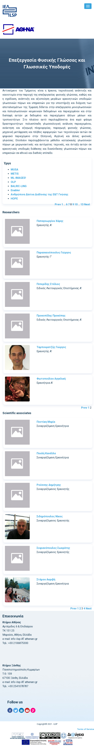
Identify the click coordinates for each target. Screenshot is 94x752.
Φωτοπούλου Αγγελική (51, 378)
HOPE (14, 198)
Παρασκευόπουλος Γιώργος (54, 252)
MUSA (14, 169)
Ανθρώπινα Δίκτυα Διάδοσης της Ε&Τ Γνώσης (39, 194)
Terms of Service (85, 729)
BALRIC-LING (19, 186)
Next (87, 204)
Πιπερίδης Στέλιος (48, 284)
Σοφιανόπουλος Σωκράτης (53, 548)
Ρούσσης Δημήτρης (49, 484)
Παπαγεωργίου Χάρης (50, 221)
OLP (13, 182)
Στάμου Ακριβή (46, 579)
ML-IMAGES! (18, 177)
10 (76, 204)
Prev (58, 204)
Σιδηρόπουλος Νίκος (50, 516)
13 (81, 204)
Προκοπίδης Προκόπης (51, 315)
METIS (15, 173)
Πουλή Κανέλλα (46, 453)
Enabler (15, 190)
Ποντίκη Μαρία (46, 421)
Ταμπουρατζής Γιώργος (51, 347)
